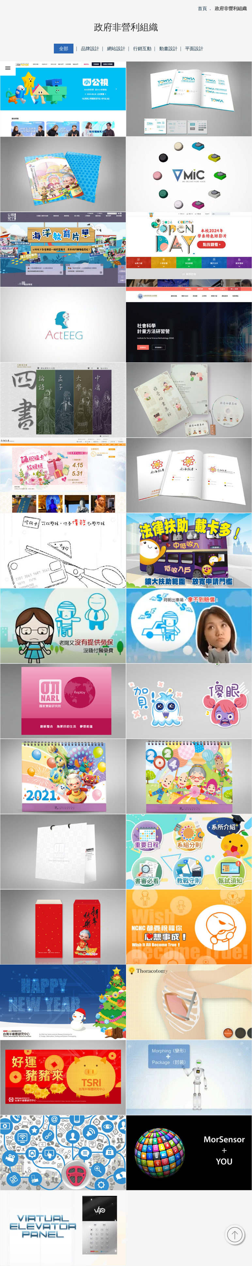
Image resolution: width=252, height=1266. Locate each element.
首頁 (202, 8)
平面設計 (194, 48)
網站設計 (116, 48)
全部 (63, 48)
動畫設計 (168, 48)
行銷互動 (142, 48)
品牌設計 (90, 48)
